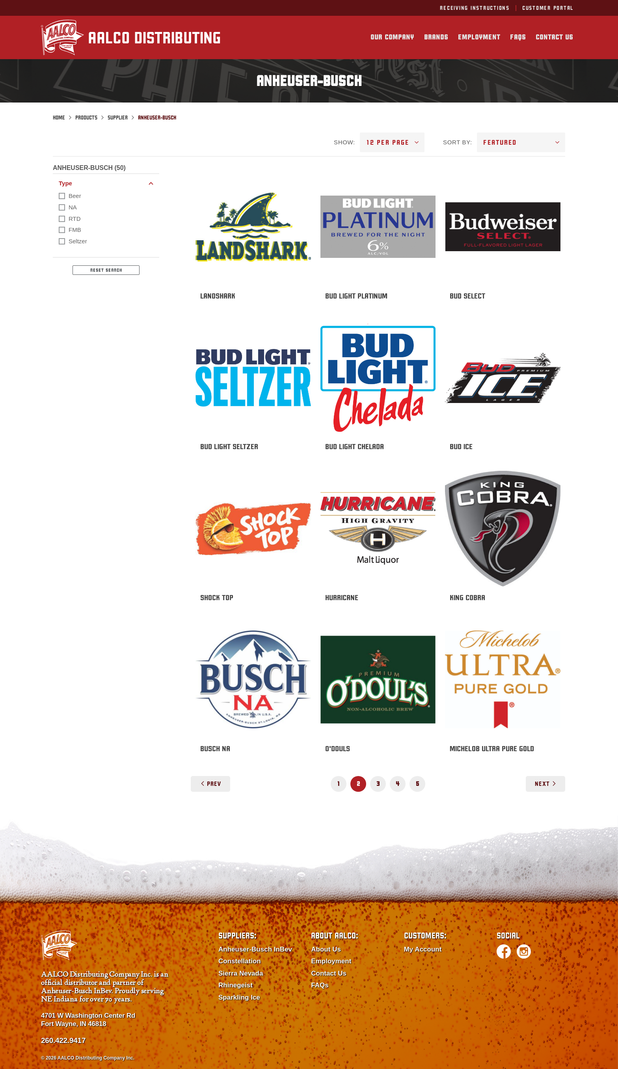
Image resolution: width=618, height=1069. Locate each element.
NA (73, 207)
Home (59, 117)
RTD (75, 218)
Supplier (118, 117)
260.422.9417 (63, 1040)
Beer (75, 195)
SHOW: (344, 142)
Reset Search (106, 270)
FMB (75, 229)
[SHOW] (392, 142)
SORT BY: (457, 142)
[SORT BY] (521, 142)
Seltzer (78, 241)
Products (86, 117)
